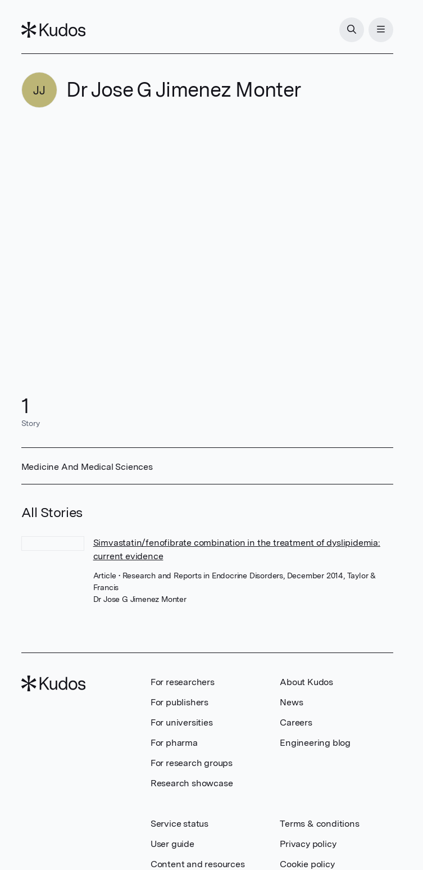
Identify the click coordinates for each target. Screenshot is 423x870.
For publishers (179, 702)
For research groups (192, 763)
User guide (172, 844)
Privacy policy (308, 844)
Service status (179, 823)
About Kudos (306, 682)
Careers (296, 722)
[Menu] (381, 29)
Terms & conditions (319, 823)
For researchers (183, 682)
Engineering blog (315, 742)
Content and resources (198, 864)
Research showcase (192, 783)
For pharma (174, 742)
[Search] (351, 29)
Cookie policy (307, 864)
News (291, 702)
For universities (182, 722)
